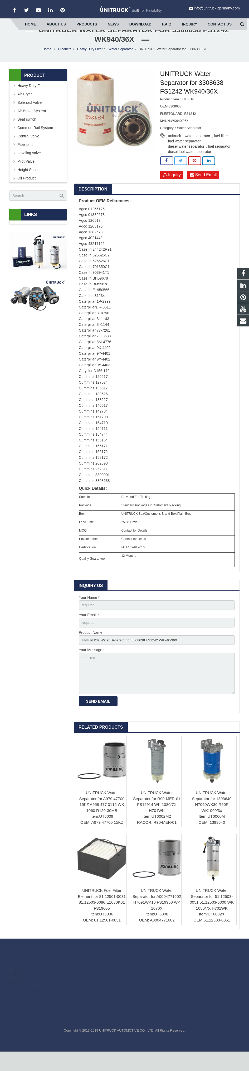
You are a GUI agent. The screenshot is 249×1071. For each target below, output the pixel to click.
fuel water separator (184, 155)
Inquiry (172, 189)
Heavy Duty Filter (90, 63)
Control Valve (28, 150)
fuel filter (221, 150)
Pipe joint (25, 159)
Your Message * (92, 666)
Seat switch (26, 133)
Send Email (203, 189)
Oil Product (26, 192)
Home (46, 63)
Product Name (90, 648)
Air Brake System (31, 125)
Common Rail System (35, 142)
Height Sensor (29, 184)
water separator (197, 150)
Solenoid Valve (29, 117)
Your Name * (89, 612)
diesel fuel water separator (189, 166)
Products (64, 63)
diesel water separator (186, 160)
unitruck (174, 150)
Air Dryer (24, 108)
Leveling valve (29, 167)
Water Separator (121, 63)
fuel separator (219, 160)
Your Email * (89, 630)
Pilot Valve (26, 175)
